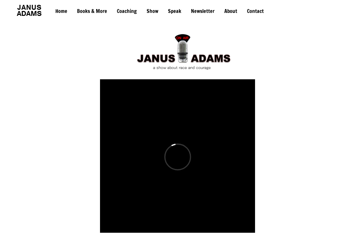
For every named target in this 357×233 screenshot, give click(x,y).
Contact (255, 11)
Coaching (127, 11)
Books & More (92, 11)
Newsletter (203, 11)
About (230, 11)
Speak (174, 11)
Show (152, 11)
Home (61, 11)
